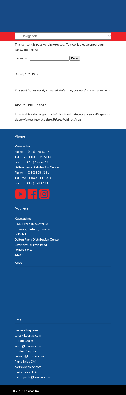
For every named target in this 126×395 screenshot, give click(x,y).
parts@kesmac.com (28, 367)
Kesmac (63, 17)
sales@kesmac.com (28, 335)
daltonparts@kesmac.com (32, 377)
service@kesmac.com (29, 356)
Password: (42, 58)
